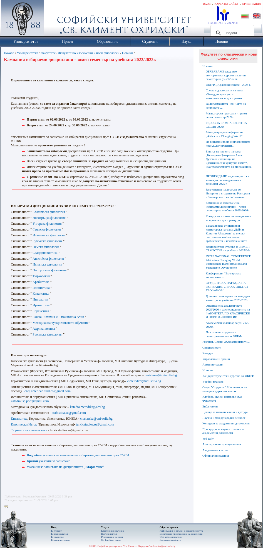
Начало (9, 53)
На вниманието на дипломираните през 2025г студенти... (228, 143)
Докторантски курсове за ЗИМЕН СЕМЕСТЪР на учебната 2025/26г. (228, 248)
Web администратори (171, 537)
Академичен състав (215, 450)
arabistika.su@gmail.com (69, 413)
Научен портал (109, 533)
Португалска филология (49, 270)
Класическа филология (49, 212)
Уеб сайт (208, 438)
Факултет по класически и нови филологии (88, 53)
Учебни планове (213, 381)
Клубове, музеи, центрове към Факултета (222, 398)
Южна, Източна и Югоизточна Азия (58, 317)
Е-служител (57, 537)
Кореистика (41, 311)
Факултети (48, 53)
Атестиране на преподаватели (221, 444)
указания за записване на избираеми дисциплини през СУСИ (78, 455)
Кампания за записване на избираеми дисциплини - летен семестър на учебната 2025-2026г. (227, 206)
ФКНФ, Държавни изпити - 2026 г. (228, 84)
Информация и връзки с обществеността (181, 530)
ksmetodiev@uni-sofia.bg (143, 381)
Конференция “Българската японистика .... (223, 275)
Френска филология (47, 229)
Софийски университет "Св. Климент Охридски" (54, 19)
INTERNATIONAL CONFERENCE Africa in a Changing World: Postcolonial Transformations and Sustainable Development (228, 261)
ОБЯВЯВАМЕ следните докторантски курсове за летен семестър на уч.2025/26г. (226, 75)
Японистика (41, 288)
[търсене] (231, 33)
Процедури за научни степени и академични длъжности (223, 431)
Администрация (212, 364)
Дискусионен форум (170, 540)
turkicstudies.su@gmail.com (95, 424)
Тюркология (41, 276)
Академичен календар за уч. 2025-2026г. (228, 324)
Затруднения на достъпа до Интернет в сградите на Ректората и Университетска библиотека (228, 193)
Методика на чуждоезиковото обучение (60, 323)
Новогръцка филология (49, 218)
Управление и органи (216, 359)
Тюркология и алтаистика (29, 430)
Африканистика (44, 329)
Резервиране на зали (112, 537)
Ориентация (251, 3)
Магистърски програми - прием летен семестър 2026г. (226, 115)
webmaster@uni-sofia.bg (162, 546)
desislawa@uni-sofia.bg (161, 375)
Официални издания (215, 455)
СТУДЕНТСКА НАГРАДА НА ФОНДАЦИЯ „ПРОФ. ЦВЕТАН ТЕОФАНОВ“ (227, 286)
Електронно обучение (112, 530)
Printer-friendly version (7, 506)
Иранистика (41, 305)
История (207, 370)
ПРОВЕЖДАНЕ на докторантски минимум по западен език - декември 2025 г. (227, 180)
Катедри (207, 353)
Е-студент (56, 530)
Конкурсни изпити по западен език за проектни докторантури (228, 218)
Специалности (211, 347)
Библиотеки (210, 406)
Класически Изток (24, 424)
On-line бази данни (111, 540)
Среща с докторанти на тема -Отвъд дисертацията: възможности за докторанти (224, 94)
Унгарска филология (47, 224)
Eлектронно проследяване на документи (181, 533)
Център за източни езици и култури (225, 412)
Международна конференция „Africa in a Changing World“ (224, 134)
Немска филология (46, 247)
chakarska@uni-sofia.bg (96, 419)
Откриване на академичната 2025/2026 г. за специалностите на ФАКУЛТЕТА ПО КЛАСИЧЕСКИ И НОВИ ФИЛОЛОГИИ (228, 311)
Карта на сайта (226, 3)
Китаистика (41, 294)
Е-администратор (60, 540)
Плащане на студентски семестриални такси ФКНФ (224, 334)
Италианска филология (49, 235)
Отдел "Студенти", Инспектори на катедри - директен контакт (224, 389)
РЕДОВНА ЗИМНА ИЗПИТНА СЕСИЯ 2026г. (226, 124)
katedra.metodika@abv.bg (87, 407)
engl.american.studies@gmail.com (47, 391)
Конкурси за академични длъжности (226, 423)
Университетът (27, 53)
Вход (207, 3)
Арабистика (41, 282)
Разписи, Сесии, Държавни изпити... (226, 341)
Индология (40, 299)
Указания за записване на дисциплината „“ (65, 467)
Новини (128, 53)
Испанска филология (47, 264)
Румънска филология (47, 241)
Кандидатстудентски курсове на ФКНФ (228, 375)
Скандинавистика (45, 253)
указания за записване (48, 461)
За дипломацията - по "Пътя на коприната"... (226, 105)
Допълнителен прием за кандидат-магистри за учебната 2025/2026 (228, 298)
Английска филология (48, 259)
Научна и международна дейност (223, 417)
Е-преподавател (59, 533)
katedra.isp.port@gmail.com (30, 401)
